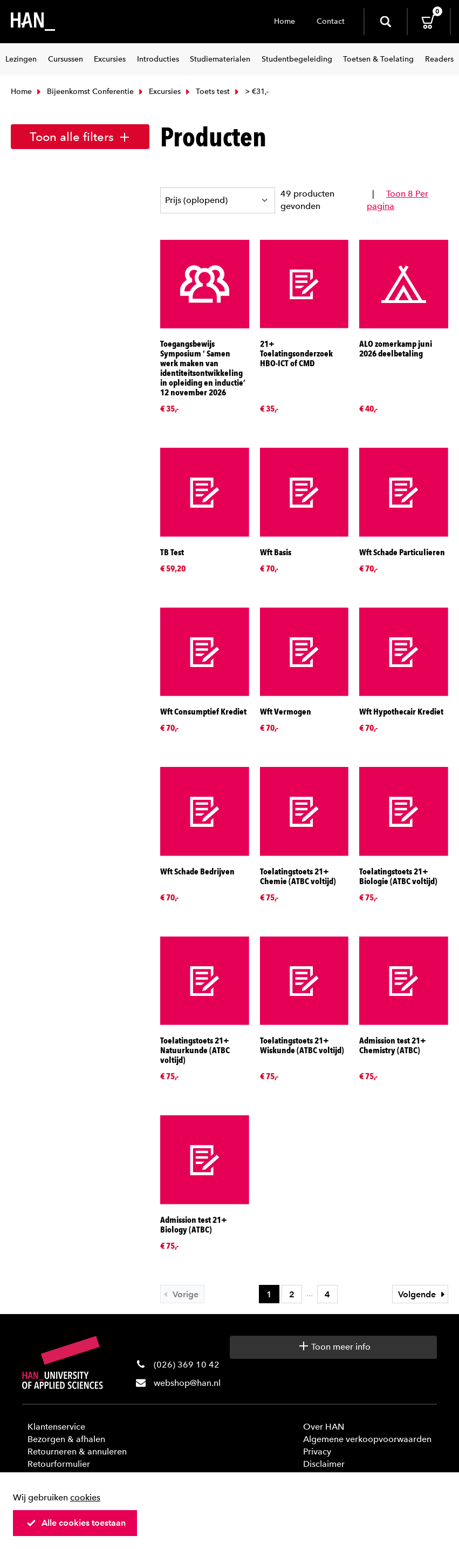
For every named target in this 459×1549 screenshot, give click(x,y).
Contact (331, 21)
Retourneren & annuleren (77, 1451)
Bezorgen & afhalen (66, 1439)
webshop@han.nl (187, 1383)
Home (284, 21)
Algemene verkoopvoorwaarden (367, 1439)
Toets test (206, 91)
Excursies (158, 91)
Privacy (317, 1451)
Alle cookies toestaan (76, 1523)
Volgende (423, 1294)
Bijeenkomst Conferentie (84, 91)
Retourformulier (59, 1464)
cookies (85, 1497)
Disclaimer (324, 1464)
